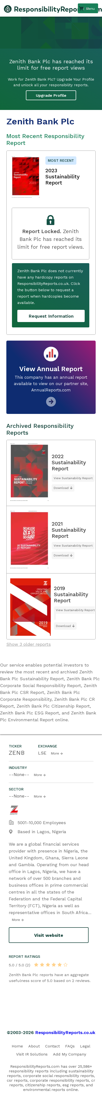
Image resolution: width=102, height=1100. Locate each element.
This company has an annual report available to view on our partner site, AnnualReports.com (51, 383)
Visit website (48, 935)
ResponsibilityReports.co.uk (65, 1032)
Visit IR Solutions (32, 1054)
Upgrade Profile (51, 95)
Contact (52, 1046)
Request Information (51, 316)
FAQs (70, 1046)
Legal (85, 1046)
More (55, 753)
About (34, 1046)
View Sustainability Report (73, 478)
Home (17, 1046)
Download (61, 488)
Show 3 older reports (28, 644)
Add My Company (69, 1054)
